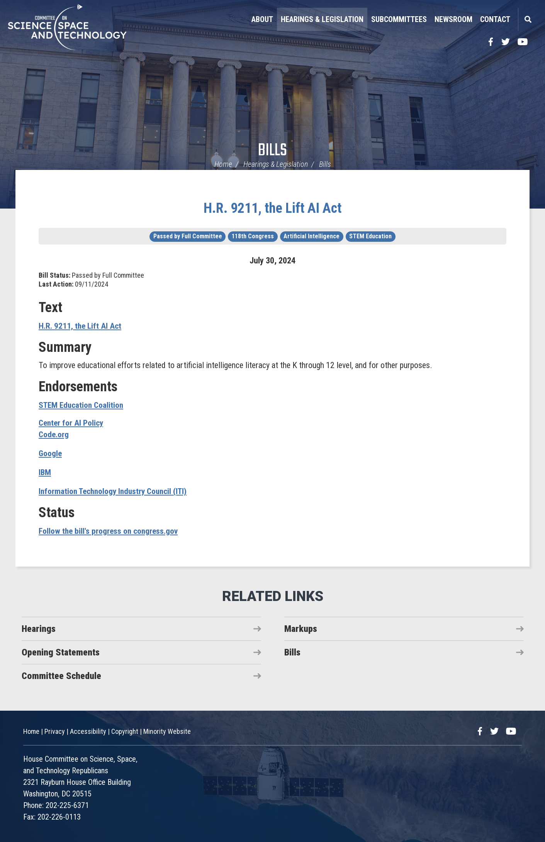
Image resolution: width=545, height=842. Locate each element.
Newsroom (453, 19)
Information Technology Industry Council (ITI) (116, 491)
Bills (272, 151)
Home (223, 164)
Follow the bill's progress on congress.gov (110, 531)
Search (527, 19)
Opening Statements (61, 652)
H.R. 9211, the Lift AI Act (272, 208)
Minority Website (167, 731)
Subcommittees (399, 19)
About (262, 19)
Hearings (39, 628)
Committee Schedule (61, 676)
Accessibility (88, 731)
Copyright (124, 731)
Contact (495, 19)
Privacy (54, 731)
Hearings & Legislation (322, 19)
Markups (300, 628)
